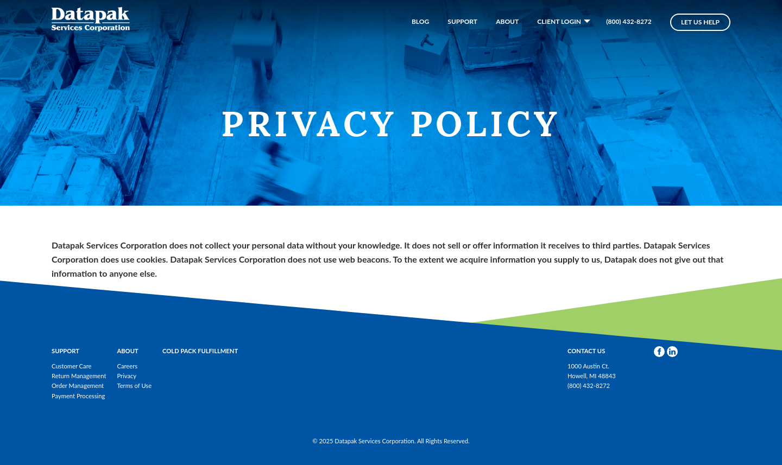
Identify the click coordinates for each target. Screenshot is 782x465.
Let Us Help (700, 41)
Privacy (126, 375)
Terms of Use (134, 385)
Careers (127, 366)
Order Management (78, 385)
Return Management (79, 375)
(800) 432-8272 (629, 40)
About (507, 40)
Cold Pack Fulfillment (200, 350)
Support (462, 40)
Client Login (559, 39)
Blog (420, 40)
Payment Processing (78, 395)
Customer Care (71, 366)
